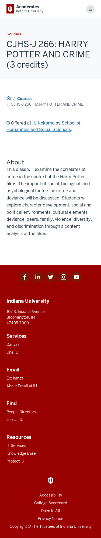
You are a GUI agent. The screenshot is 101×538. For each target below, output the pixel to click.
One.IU (12, 352)
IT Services (16, 445)
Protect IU (15, 461)
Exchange (15, 378)
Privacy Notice (50, 518)
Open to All (50, 510)
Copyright (18, 526)
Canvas (12, 344)
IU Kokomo (43, 123)
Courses (24, 98)
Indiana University (76, 526)
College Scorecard (50, 503)
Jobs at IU (14, 419)
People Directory (21, 411)
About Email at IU (21, 386)
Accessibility (50, 495)
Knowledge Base (21, 453)
